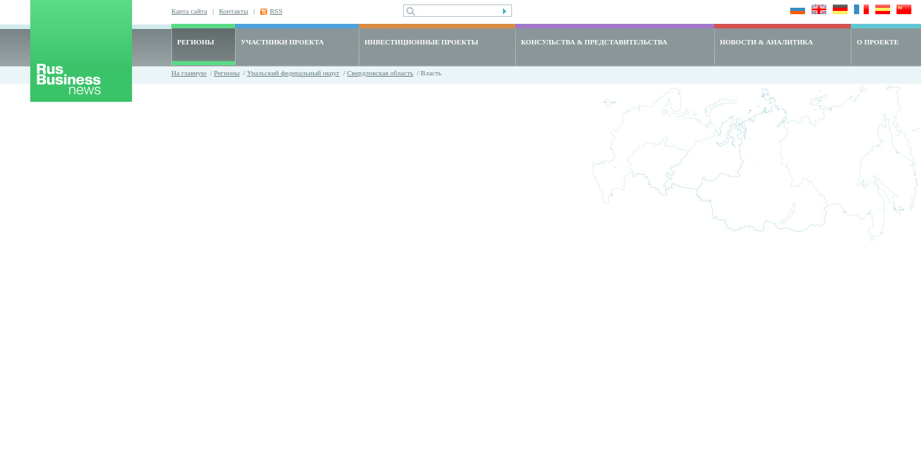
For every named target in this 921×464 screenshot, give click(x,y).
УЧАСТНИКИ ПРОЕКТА (282, 42)
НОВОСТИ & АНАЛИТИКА (766, 42)
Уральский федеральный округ (293, 73)
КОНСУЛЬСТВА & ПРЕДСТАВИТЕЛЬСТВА (594, 42)
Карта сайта (189, 11)
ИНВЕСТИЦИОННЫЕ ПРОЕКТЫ (422, 42)
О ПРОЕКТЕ (877, 42)
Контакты (233, 11)
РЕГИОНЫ (195, 42)
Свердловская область (380, 73)
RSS (276, 11)
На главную (189, 73)
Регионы (227, 73)
